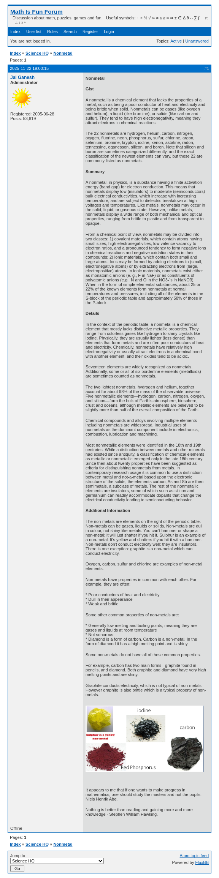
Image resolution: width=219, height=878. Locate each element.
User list (33, 31)
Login (109, 31)
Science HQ (37, 53)
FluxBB (202, 862)
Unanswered (197, 41)
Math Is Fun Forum (36, 11)
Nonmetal (62, 53)
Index (15, 31)
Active (176, 41)
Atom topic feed (194, 855)
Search (70, 31)
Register (90, 31)
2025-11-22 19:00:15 (29, 68)
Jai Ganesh (22, 77)
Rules (52, 31)
